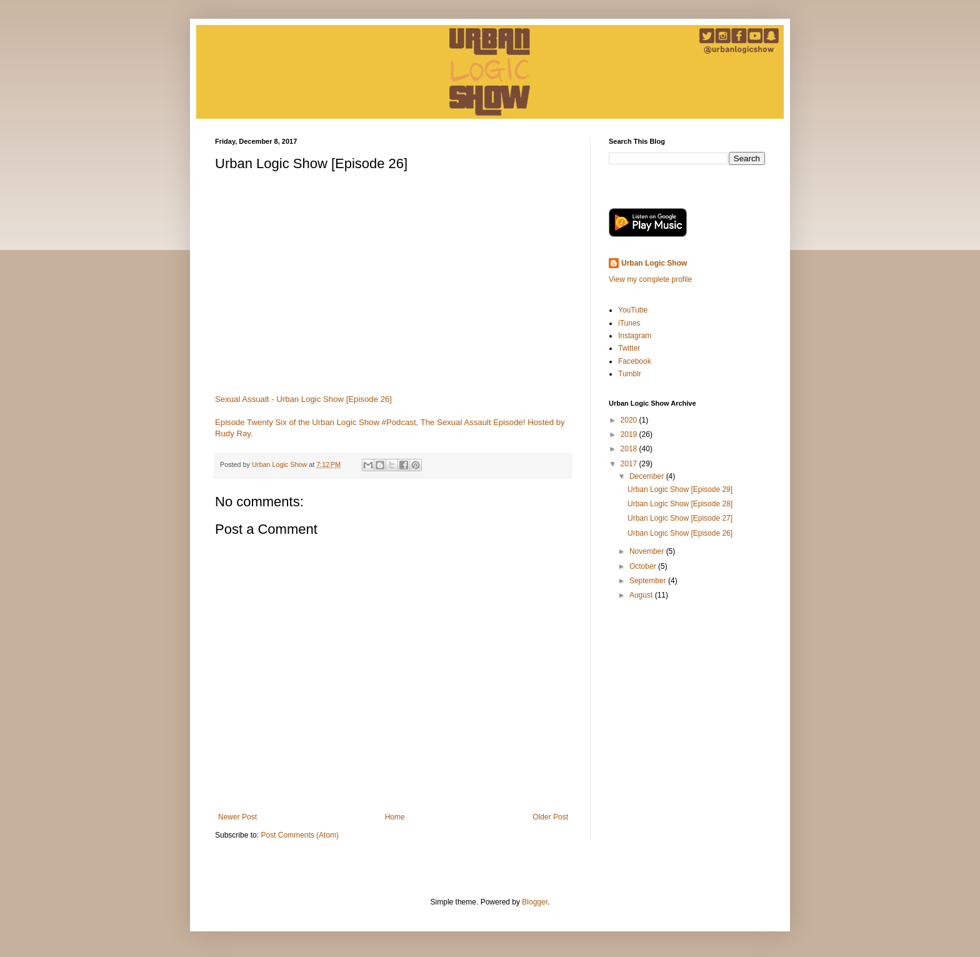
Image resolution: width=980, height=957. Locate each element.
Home (395, 817)
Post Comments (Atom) (300, 835)
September (648, 580)
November (647, 551)
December (647, 476)
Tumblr (629, 373)
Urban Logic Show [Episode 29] (680, 489)
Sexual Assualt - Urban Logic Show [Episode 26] (303, 399)
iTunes (629, 323)
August (642, 595)
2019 (630, 434)
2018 (630, 448)
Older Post (550, 817)
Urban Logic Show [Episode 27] (680, 518)
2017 (630, 463)
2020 (630, 420)
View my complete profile (650, 279)
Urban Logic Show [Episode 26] (680, 533)
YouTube (633, 310)
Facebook (634, 361)
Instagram (634, 335)
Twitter (629, 348)
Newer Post (237, 817)
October (643, 566)
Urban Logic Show (654, 263)
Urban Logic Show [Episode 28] (680, 503)
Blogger (535, 902)
